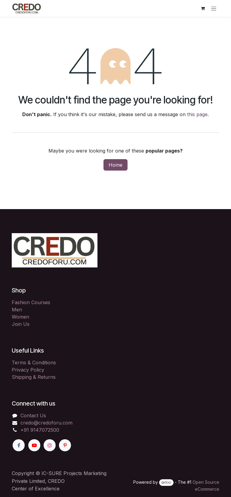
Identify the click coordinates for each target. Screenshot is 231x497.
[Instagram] (50, 445)
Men (17, 310)
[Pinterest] (65, 445)
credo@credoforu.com (46, 423)
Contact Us (33, 415)
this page (197, 114)
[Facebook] (19, 445)
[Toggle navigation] (213, 8)
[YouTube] (34, 445)
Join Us (20, 324)
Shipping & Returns (34, 377)
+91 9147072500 (39, 430)
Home (115, 165)
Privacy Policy (28, 370)
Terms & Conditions (34, 363)
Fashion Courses (31, 302)
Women (20, 317)
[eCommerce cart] (202, 8)
